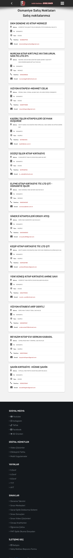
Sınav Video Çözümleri (20, 518)
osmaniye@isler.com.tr (26, 206)
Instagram (16, 421)
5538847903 (24, 40)
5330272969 (24, 383)
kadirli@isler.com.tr (25, 144)
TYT (12, 483)
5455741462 (23, 353)
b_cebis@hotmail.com (26, 174)
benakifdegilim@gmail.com (27, 387)
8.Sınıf (13, 479)
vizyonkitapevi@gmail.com (27, 109)
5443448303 (24, 232)
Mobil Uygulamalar (18, 456)
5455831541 (23, 323)
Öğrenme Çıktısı (17, 527)
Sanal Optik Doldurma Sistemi (23, 510)
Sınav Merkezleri (17, 505)
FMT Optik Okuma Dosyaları (22, 531)
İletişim (14, 545)
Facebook (15, 429)
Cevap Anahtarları (18, 523)
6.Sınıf (13, 474)
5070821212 (23, 140)
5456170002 (24, 293)
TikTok (14, 425)
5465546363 (24, 202)
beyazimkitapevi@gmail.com (27, 357)
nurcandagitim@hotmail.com (28, 79)
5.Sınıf (13, 470)
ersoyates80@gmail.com (26, 237)
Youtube (15, 416)
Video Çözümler (17, 448)
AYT (12, 487)
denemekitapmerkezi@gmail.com (29, 44)
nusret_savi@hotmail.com (27, 297)
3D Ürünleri (16, 434)
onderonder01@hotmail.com (27, 327)
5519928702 (23, 170)
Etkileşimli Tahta (17, 452)
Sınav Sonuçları (17, 514)
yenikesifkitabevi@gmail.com (28, 267)
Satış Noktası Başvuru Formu (23, 549)
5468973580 (24, 105)
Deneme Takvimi (17, 501)
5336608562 (24, 75)
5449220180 (24, 263)
